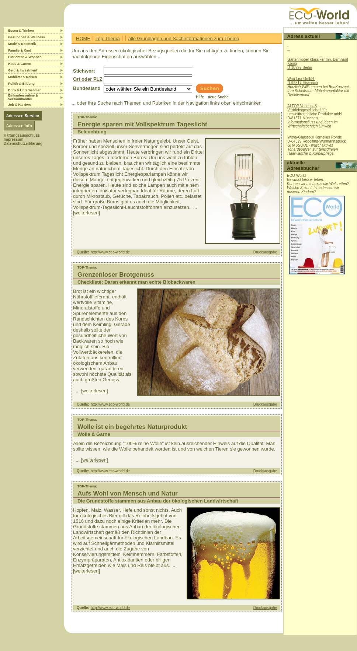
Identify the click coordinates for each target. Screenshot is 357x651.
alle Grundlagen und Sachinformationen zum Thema (183, 38)
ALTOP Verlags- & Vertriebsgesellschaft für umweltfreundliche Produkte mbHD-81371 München (314, 112)
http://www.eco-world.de (110, 252)
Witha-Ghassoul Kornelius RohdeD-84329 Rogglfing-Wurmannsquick (316, 139)
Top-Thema (108, 38)
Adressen (22, 115)
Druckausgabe (265, 252)
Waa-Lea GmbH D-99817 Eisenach (302, 81)
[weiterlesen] (86, 213)
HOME (83, 38)
